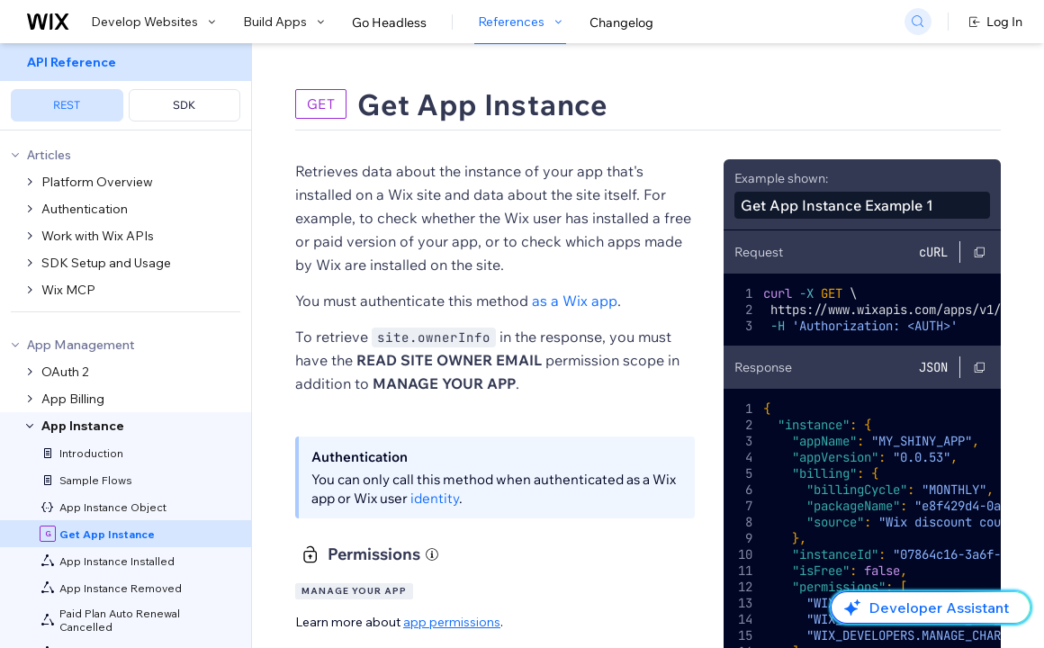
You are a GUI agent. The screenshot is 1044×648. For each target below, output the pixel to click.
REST (66, 105)
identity (434, 498)
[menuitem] (125, 86)
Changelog (621, 22)
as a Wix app (574, 301)
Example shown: (781, 178)
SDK (184, 105)
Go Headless (389, 22)
